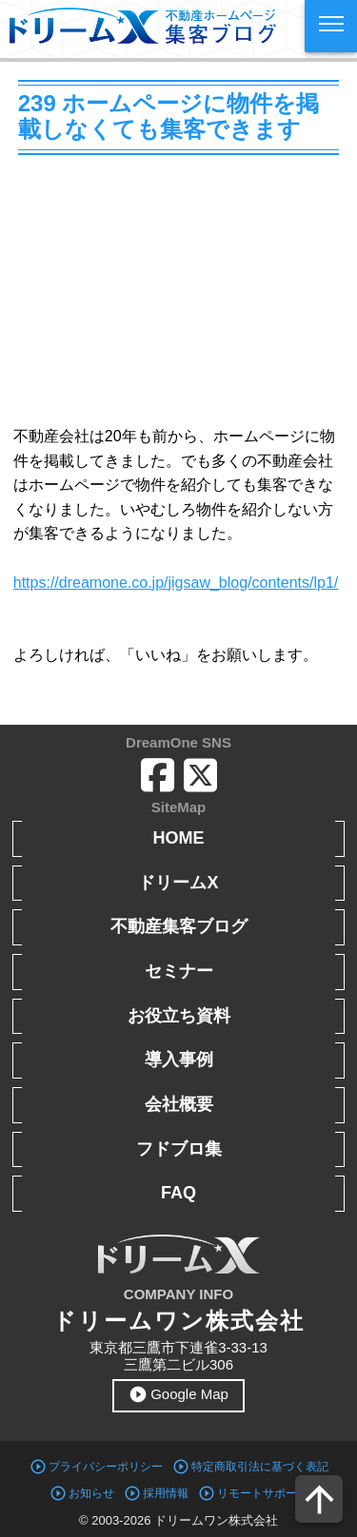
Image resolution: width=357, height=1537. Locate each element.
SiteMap (179, 807)
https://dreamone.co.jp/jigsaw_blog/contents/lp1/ (176, 582)
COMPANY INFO (178, 1294)
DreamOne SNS (178, 742)
